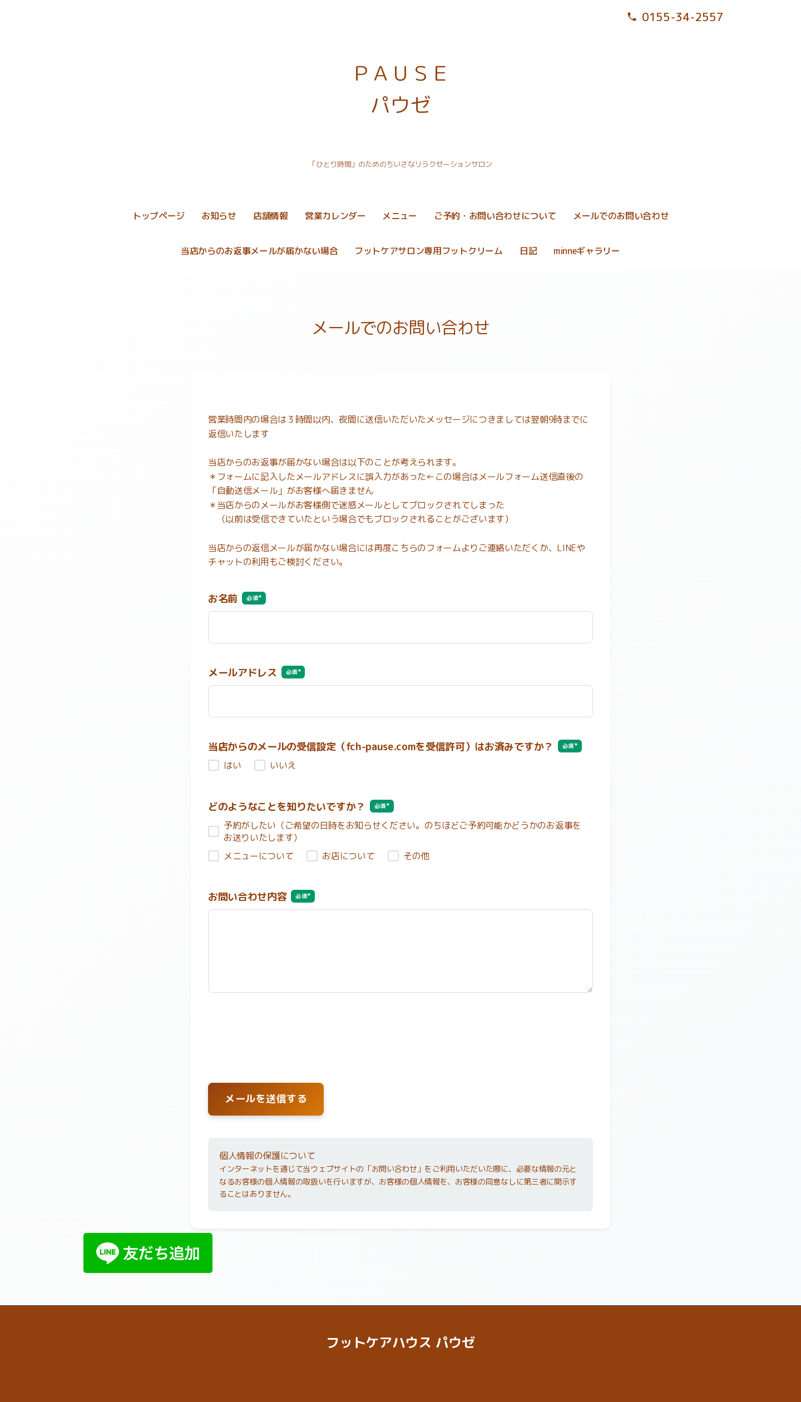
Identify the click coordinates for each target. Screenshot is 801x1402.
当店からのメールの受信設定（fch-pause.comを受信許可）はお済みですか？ (395, 747)
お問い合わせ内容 (261, 897)
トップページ (158, 216)
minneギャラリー (586, 251)
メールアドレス (256, 673)
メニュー (399, 216)
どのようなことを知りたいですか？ (301, 807)
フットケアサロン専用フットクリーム (428, 251)
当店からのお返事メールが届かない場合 (259, 251)
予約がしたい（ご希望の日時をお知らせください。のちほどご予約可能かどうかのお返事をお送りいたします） (402, 831)
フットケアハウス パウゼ (400, 1342)
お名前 (237, 599)
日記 (528, 251)
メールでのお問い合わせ (621, 216)
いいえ (283, 765)
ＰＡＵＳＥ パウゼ (400, 89)
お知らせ (218, 216)
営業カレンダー (335, 216)
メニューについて (258, 856)
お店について (348, 856)
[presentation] (400, 1030)
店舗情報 (270, 216)
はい (232, 765)
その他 (416, 856)
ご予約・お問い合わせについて (495, 216)
